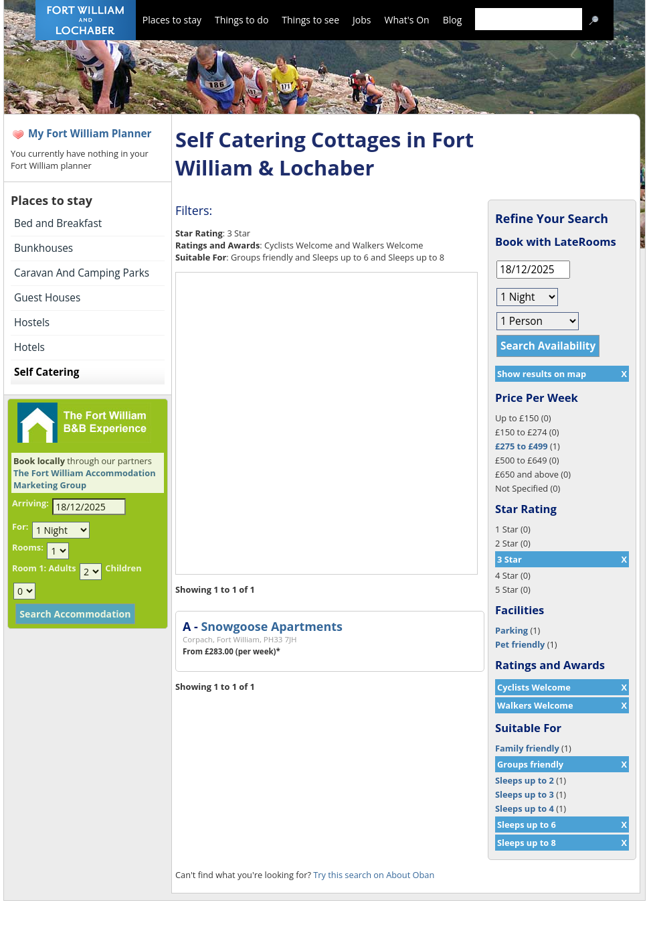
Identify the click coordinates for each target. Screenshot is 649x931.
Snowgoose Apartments (271, 626)
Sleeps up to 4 (524, 808)
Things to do (241, 19)
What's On (407, 19)
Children (123, 568)
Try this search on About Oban (373, 875)
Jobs (362, 19)
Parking (511, 630)
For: (20, 526)
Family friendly (527, 748)
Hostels (32, 322)
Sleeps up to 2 (524, 780)
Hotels (29, 347)
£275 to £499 (521, 446)
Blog (452, 19)
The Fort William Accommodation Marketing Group (84, 479)
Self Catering (46, 372)
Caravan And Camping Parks (81, 273)
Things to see (310, 19)
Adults (62, 568)
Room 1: (29, 568)
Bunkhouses (43, 248)
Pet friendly (520, 644)
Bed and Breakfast (58, 223)
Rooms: (27, 547)
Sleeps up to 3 (524, 794)
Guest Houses (47, 298)
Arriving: (30, 503)
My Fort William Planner (90, 134)
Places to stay (172, 19)
